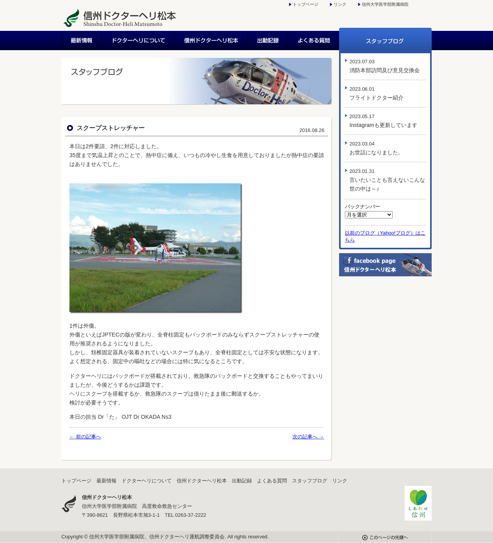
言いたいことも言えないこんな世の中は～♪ (387, 180)
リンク (340, 4)
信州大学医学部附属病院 (385, 4)
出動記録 (268, 40)
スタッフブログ (385, 40)
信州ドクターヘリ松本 (211, 40)
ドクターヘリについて (138, 40)
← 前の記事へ (85, 437)
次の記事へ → (308, 437)
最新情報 (81, 40)
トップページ (305, 4)
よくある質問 (314, 40)
